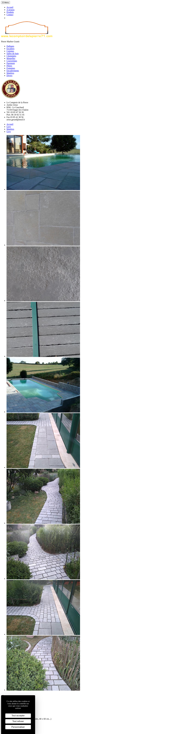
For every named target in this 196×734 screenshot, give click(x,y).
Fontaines (11, 68)
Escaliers (10, 48)
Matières (10, 73)
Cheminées (11, 56)
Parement (11, 63)
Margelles (11, 58)
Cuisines (10, 51)
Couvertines (12, 61)
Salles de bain (13, 53)
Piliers (9, 66)
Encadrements (13, 70)
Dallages (10, 46)
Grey (9, 127)
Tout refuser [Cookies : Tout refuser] (18, 721)
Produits (10, 12)
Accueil (10, 7)
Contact (10, 14)
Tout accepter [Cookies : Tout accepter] (18, 715)
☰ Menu (5, 2)
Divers (9, 75)
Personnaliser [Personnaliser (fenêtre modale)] (18, 727)
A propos (10, 10)
